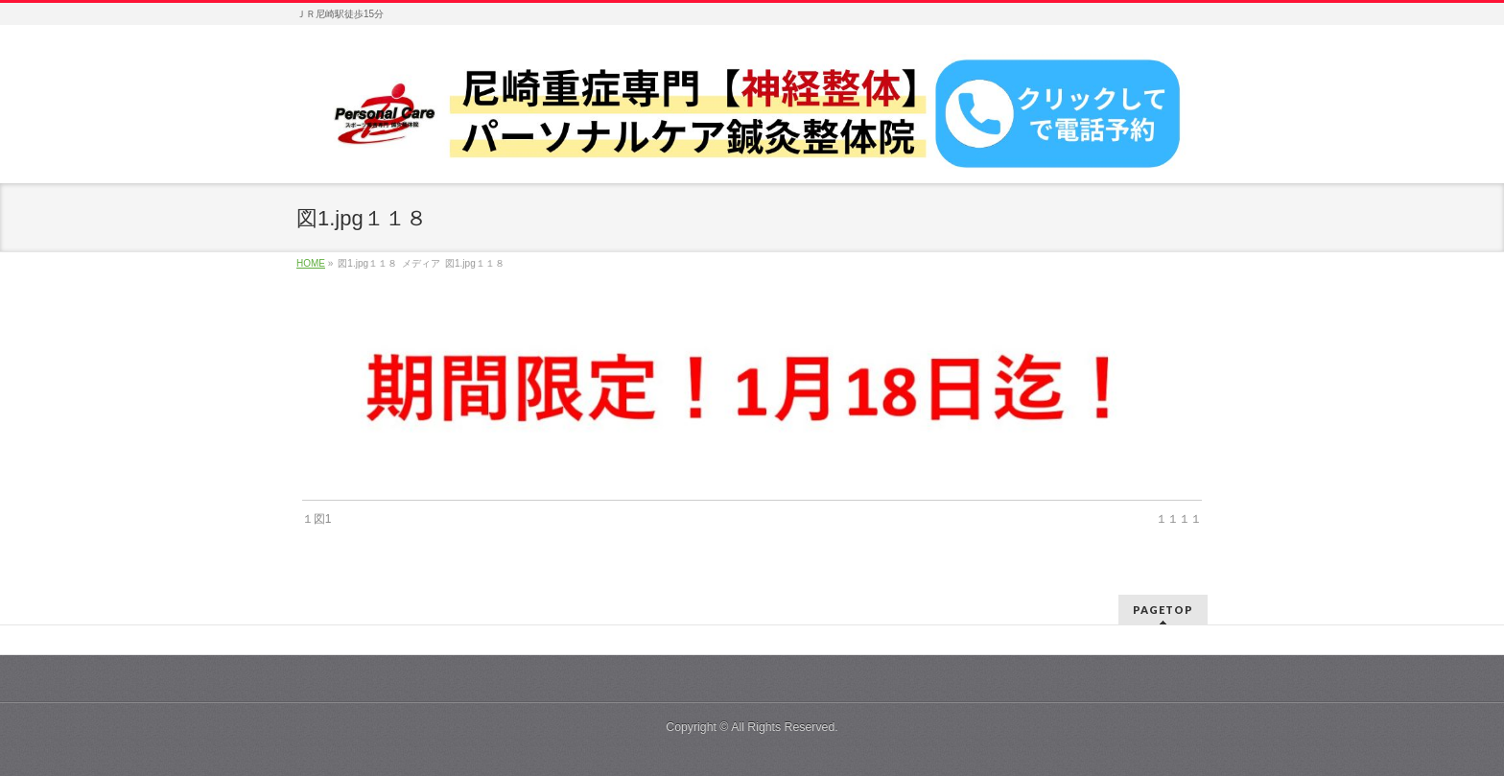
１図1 (317, 519)
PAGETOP (1163, 609)
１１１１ (1179, 519)
